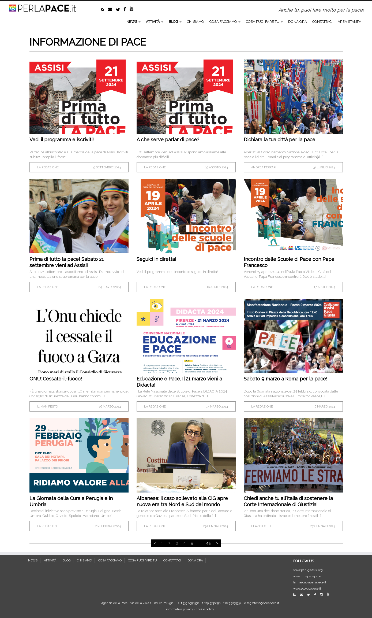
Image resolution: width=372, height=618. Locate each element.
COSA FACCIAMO (225, 22)
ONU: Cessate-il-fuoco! (55, 379)
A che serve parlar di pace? (168, 139)
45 (208, 543)
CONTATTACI (322, 22)
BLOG (175, 22)
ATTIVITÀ (154, 22)
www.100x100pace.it (307, 588)
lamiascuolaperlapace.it (309, 582)
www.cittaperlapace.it (308, 576)
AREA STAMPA (349, 22)
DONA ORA (297, 22)
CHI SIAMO (195, 22)
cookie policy (205, 609)
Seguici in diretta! (156, 259)
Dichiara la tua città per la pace (279, 139)
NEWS (133, 22)
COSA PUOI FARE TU (264, 22)
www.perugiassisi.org (308, 570)
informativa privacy (179, 609)
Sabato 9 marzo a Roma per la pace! (285, 379)
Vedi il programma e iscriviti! (61, 139)
